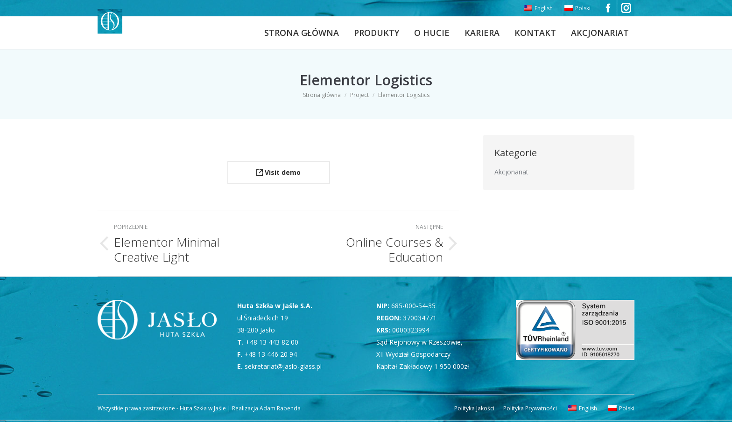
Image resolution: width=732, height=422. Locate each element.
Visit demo (278, 172)
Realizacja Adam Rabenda (266, 408)
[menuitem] (537, 8)
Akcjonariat (511, 171)
